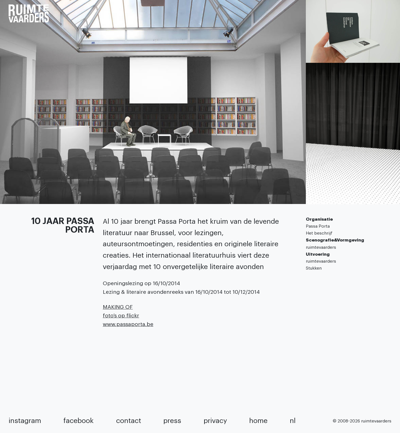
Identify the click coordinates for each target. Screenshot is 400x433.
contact (128, 420)
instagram (25, 420)
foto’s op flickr (121, 315)
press (172, 420)
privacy (215, 420)
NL (293, 420)
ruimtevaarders (321, 247)
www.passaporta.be (128, 324)
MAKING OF (118, 307)
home (258, 420)
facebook (78, 420)
